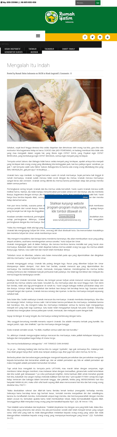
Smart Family (68, 49)
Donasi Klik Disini (67, 216)
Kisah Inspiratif (12, 49)
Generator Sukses (14, 52)
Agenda (34, 52)
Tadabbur (49, 49)
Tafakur (32, 49)
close (85, 197)
